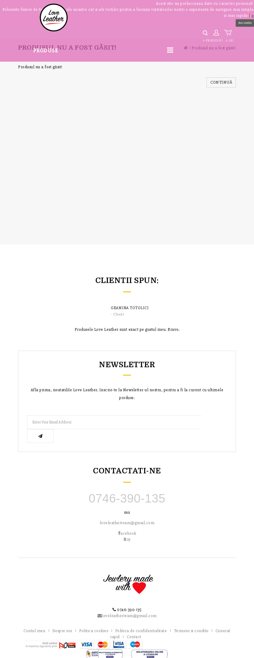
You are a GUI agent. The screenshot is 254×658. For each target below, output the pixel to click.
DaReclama (246, 652)
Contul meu (34, 617)
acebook (127, 519)
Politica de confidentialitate (141, 617)
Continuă (221, 82)
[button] (251, 15)
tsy (127, 525)
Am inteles (245, 23)
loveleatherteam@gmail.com (127, 509)
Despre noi (62, 617)
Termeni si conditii (191, 617)
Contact (134, 623)
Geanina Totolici (130, 307)
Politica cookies (93, 617)
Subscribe (214, 422)
